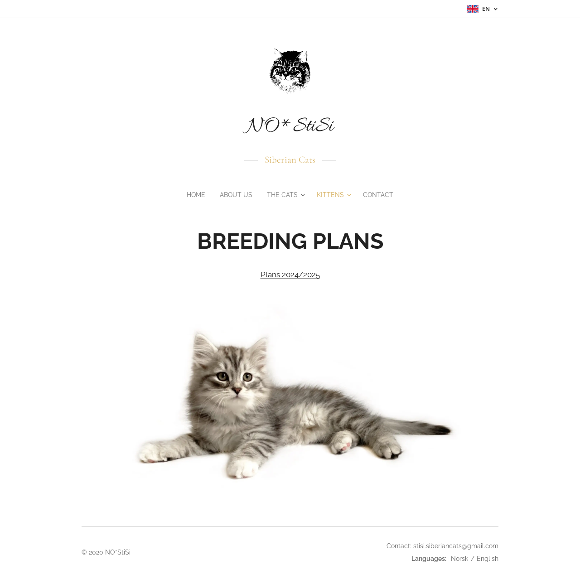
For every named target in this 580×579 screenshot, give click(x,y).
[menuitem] (194, 194)
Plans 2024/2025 (290, 275)
